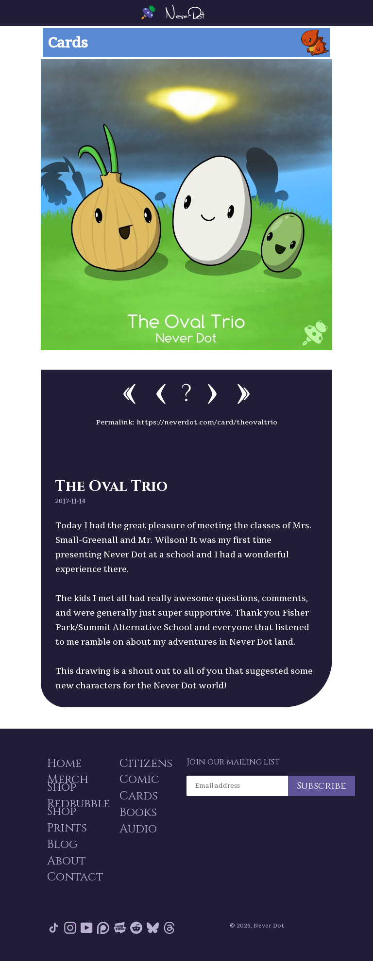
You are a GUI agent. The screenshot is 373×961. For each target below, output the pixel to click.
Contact (74, 880)
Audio (137, 830)
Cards (138, 795)
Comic (138, 777)
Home (63, 760)
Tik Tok (54, 932)
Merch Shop (66, 781)
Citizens (145, 760)
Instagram (70, 932)
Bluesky (153, 932)
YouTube (87, 932)
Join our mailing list (232, 758)
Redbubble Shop (77, 806)
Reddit (136, 932)
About (65, 863)
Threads (169, 932)
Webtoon (120, 932)
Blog (61, 845)
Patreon (103, 932)
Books (137, 812)
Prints (66, 828)
